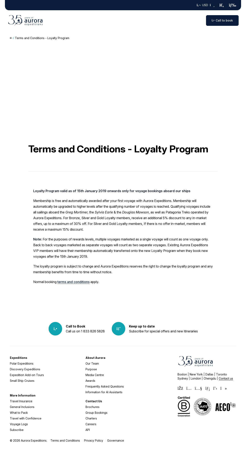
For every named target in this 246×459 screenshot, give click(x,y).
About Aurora (95, 357)
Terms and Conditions (65, 440)
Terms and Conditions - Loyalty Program (42, 38)
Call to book (222, 20)
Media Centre (94, 375)
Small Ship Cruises (22, 380)
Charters (91, 418)
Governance (115, 440)
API (87, 430)
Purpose (91, 369)
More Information (22, 395)
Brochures (92, 407)
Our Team (92, 363)
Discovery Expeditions (25, 369)
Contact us (226, 378)
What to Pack (19, 412)
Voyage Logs (19, 424)
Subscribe (17, 430)
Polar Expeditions (21, 363)
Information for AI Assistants (103, 392)
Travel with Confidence (25, 418)
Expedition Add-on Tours (27, 375)
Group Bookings (96, 412)
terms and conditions (73, 282)
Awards (90, 380)
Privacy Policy (93, 440)
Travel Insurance (21, 401)
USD (206, 5)
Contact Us (93, 401)
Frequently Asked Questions (104, 386)
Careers (90, 424)
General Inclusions (22, 407)
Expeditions (18, 357)
